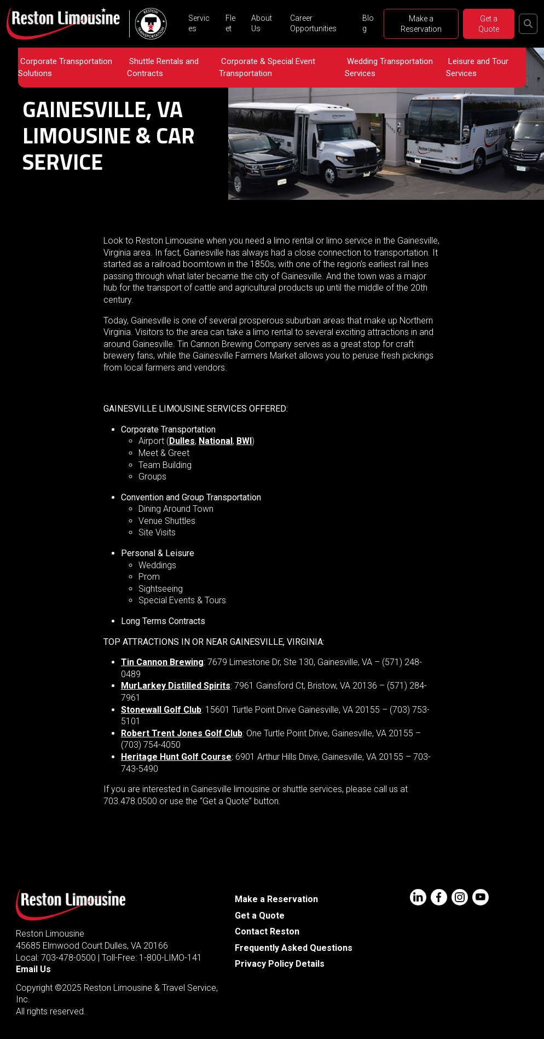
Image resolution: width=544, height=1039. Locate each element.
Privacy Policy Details (280, 964)
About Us (261, 23)
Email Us (33, 969)
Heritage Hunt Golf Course (176, 757)
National (216, 441)
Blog (368, 23)
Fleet (230, 23)
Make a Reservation (421, 23)
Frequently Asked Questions (293, 948)
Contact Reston (267, 931)
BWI (244, 441)
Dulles (182, 441)
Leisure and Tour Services (477, 67)
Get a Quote (488, 23)
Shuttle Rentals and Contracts (163, 67)
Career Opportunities (313, 23)
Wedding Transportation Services (389, 67)
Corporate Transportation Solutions (65, 67)
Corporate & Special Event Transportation (267, 67)
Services (199, 23)
